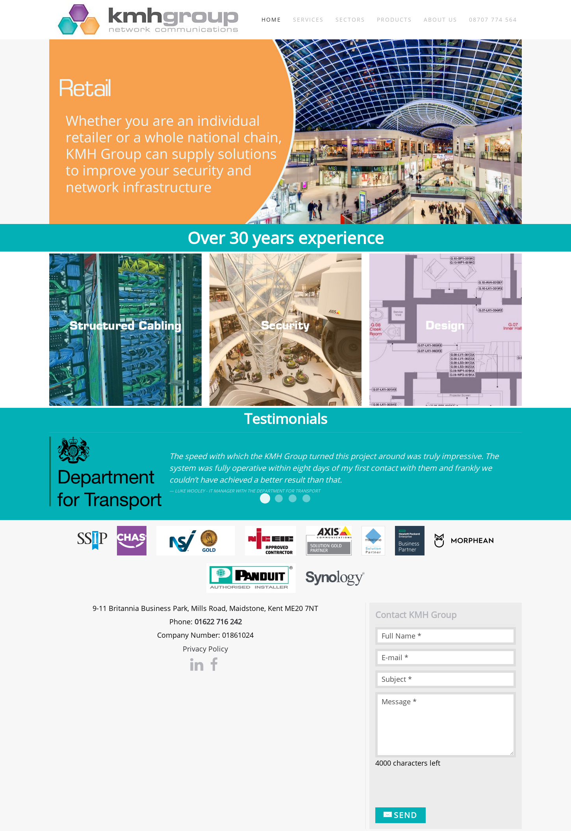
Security (285, 204)
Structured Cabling (299, 204)
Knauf (306, 498)
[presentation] (435, 788)
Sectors (350, 19)
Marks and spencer (279, 498)
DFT (265, 498)
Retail (272, 204)
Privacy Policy (205, 648)
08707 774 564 (493, 19)
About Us (440, 19)
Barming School (293, 498)
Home (271, 19)
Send (400, 815)
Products (394, 19)
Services (308, 19)
